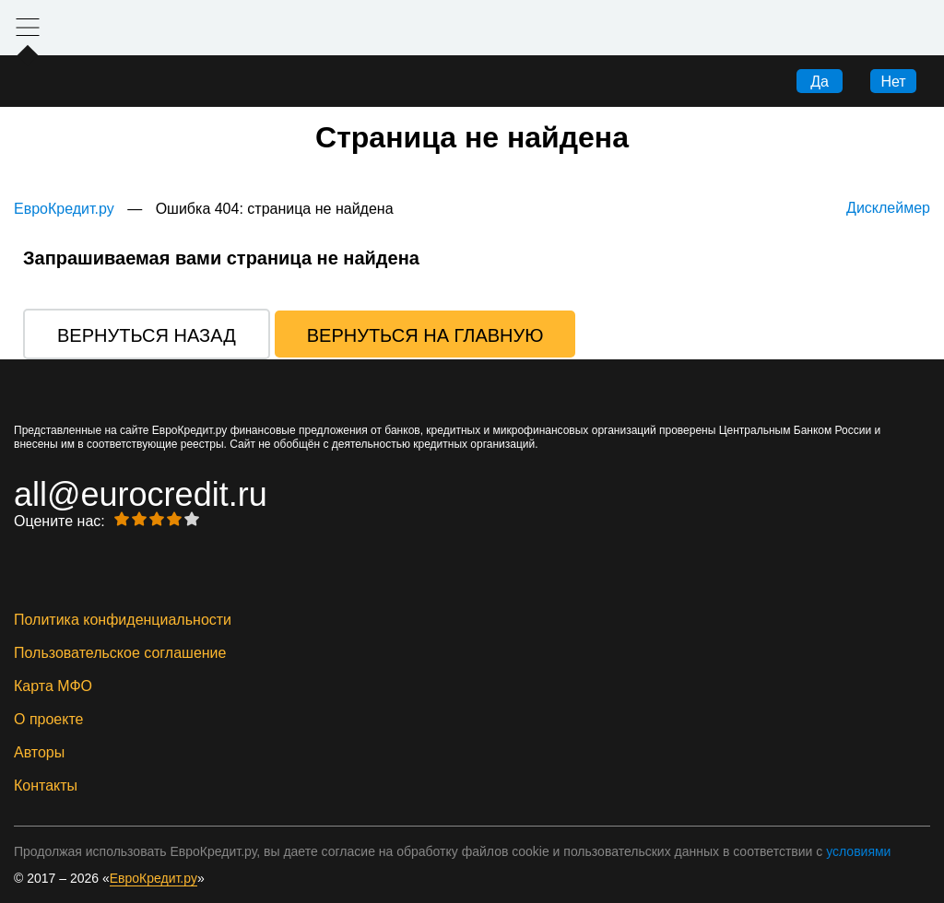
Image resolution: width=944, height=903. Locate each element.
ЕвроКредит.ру (64, 209)
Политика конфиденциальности (122, 620)
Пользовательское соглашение (120, 653)
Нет (892, 81)
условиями (858, 851)
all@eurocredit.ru (140, 494)
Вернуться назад (146, 335)
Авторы (39, 752)
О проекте (48, 719)
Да (819, 81)
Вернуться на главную (425, 335)
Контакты (45, 786)
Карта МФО (53, 686)
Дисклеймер (888, 208)
